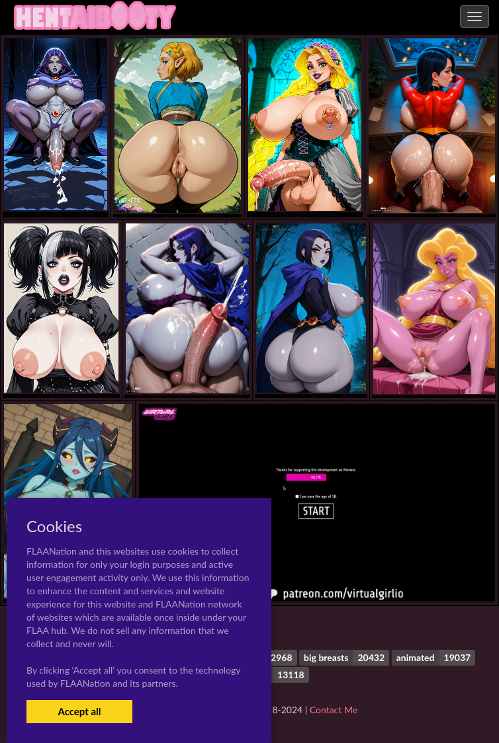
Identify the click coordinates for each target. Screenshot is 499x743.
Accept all (79, 711)
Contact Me (333, 709)
